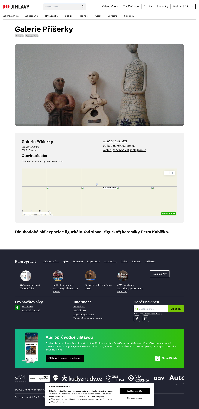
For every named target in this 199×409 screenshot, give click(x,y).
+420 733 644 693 (31, 310)
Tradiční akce (131, 6)
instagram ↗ (138, 150)
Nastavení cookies (134, 398)
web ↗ (107, 150)
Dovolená (112, 15)
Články (148, 6)
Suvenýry (162, 6)
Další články (160, 273)
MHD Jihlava (79, 310)
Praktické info (183, 6)
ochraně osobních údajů (152, 314)
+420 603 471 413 (115, 141)
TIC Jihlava (27, 306)
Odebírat (176, 308)
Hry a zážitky (51, 15)
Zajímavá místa (11, 15)
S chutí (68, 15)
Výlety (97, 15)
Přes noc (83, 15)
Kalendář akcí (110, 6)
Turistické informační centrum (88, 318)
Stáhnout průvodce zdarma (64, 358)
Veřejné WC (79, 306)
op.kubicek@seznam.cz (119, 146)
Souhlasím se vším (134, 391)
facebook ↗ (121, 150)
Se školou (129, 15)
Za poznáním (31, 15)
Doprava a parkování (83, 314)
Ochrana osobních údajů (27, 397)
